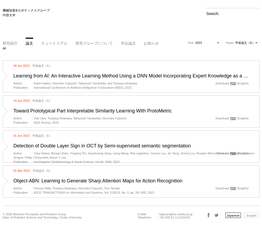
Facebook (208, 215)
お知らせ (151, 43)
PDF (233, 83)
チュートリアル (54, 43)
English (251, 215)
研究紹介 (10, 43)
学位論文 (128, 43)
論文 (29, 43)
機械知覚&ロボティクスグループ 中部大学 (26, 13)
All (4, 48)
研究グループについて (94, 43)
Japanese (233, 215)
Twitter (216, 215)
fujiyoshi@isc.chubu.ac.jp (175, 214)
